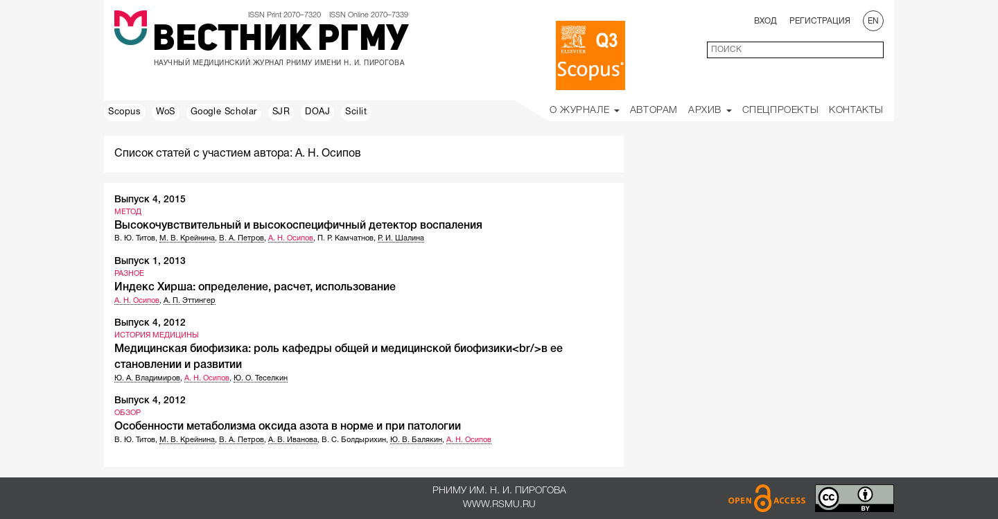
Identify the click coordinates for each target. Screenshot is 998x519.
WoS (165, 112)
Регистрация (819, 21)
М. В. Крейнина (187, 238)
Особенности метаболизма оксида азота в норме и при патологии (287, 427)
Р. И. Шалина (401, 238)
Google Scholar (224, 112)
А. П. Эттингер (190, 300)
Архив (710, 110)
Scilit (356, 112)
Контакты (856, 110)
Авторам (654, 110)
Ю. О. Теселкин (261, 378)
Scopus (124, 112)
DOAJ (317, 112)
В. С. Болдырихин (354, 440)
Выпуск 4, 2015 (150, 199)
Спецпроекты (780, 110)
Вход (765, 21)
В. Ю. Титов (134, 238)
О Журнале (585, 110)
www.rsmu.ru (499, 504)
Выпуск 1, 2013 (150, 261)
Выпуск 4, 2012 (150, 323)
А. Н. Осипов (290, 238)
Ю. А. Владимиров (147, 378)
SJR (281, 112)
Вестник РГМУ (280, 41)
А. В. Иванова (292, 440)
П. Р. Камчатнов (345, 238)
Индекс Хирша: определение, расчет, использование (255, 287)
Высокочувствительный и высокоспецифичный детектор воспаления (298, 226)
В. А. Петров (241, 238)
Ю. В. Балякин (416, 440)
